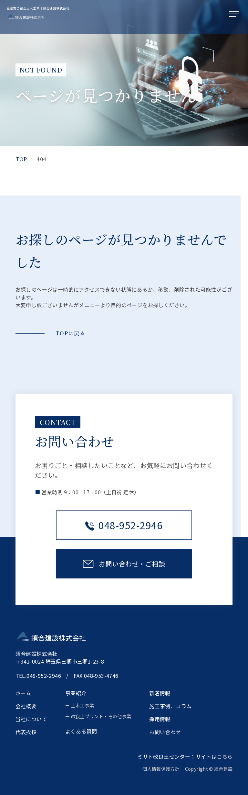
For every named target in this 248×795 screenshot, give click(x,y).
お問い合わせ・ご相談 (132, 563)
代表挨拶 (26, 732)
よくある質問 (81, 731)
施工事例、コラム (170, 706)
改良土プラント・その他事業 (101, 716)
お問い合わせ (165, 732)
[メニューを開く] (235, 14)
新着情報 (159, 693)
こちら (224, 756)
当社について (31, 719)
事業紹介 (76, 693)
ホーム (23, 693)
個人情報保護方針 (163, 769)
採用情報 (159, 719)
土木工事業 (82, 705)
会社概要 (26, 706)
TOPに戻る (71, 333)
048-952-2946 (124, 525)
